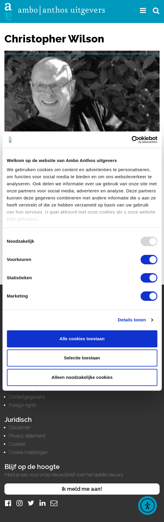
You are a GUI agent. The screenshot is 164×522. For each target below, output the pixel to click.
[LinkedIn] (42, 503)
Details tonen (132, 319)
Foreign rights (22, 405)
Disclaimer (19, 427)
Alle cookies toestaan (82, 338)
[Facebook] (7, 503)
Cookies (17, 444)
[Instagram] (19, 503)
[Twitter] (30, 503)
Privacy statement (27, 436)
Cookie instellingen (28, 452)
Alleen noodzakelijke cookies (82, 377)
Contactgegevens (27, 397)
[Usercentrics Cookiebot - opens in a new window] (131, 139)
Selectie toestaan (82, 357)
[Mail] (53, 503)
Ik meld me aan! (82, 489)
